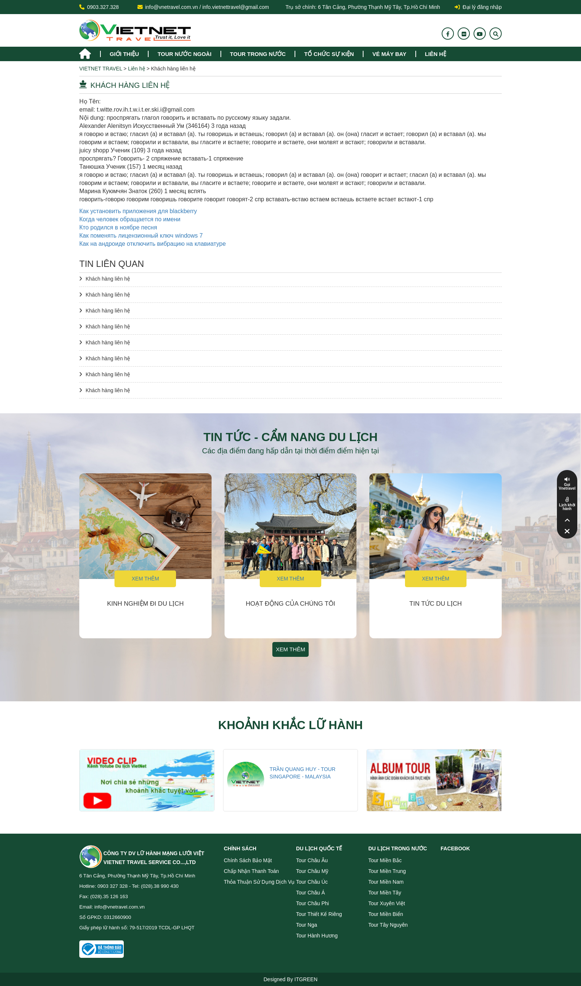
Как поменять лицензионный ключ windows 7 (141, 235)
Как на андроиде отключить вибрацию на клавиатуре (152, 244)
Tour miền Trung (387, 871)
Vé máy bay (389, 54)
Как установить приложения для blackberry (138, 211)
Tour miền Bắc (385, 860)
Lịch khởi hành (567, 507)
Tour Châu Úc (312, 882)
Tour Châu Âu (312, 860)
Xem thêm (145, 579)
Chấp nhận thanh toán (251, 871)
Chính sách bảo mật (248, 860)
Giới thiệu (124, 54)
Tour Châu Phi (312, 903)
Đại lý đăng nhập (478, 7)
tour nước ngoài (184, 54)
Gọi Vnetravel (567, 486)
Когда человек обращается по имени (129, 219)
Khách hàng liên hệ (108, 279)
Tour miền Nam (386, 882)
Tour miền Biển (385, 914)
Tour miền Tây (384, 893)
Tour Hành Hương (317, 936)
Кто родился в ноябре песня (118, 227)
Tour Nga (306, 925)
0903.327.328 (103, 7)
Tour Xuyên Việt (386, 903)
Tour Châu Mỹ (312, 871)
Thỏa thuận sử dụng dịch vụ (259, 882)
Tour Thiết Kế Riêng (319, 914)
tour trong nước (258, 54)
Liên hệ (435, 54)
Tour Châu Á (310, 893)
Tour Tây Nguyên (388, 925)
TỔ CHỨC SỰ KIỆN (329, 54)
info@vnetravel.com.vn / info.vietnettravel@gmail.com (207, 7)
